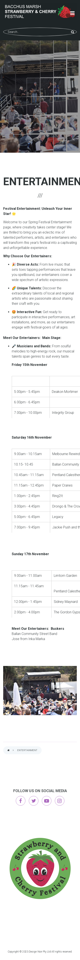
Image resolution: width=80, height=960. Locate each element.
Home (8, 750)
